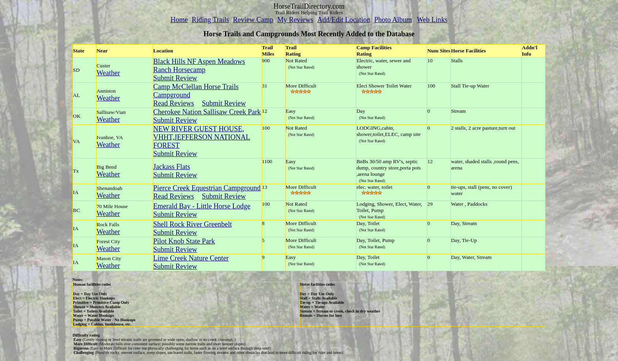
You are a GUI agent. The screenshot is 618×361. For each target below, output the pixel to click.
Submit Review (175, 78)
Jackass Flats (171, 167)
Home (179, 20)
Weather (108, 73)
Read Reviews (173, 103)
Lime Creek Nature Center (191, 258)
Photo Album (393, 20)
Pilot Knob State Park (184, 241)
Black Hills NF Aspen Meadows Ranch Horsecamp (199, 66)
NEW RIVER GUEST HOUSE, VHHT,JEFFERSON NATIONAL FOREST (201, 137)
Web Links (432, 20)
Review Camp (253, 20)
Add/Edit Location (343, 20)
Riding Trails (210, 20)
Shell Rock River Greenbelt (192, 224)
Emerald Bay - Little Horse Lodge (201, 206)
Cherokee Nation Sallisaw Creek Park (207, 112)
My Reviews (295, 20)
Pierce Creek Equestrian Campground (207, 188)
